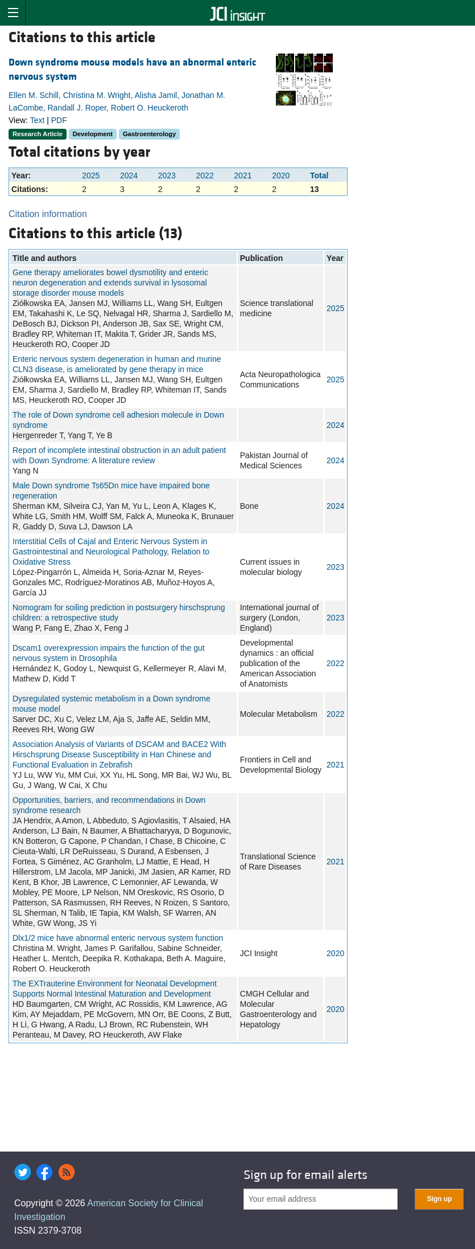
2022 (205, 175)
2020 (281, 175)
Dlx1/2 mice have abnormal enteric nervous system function (118, 937)
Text (37, 120)
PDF (59, 120)
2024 (129, 175)
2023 (167, 175)
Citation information (48, 214)
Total (319, 175)
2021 (242, 175)
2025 (91, 175)
